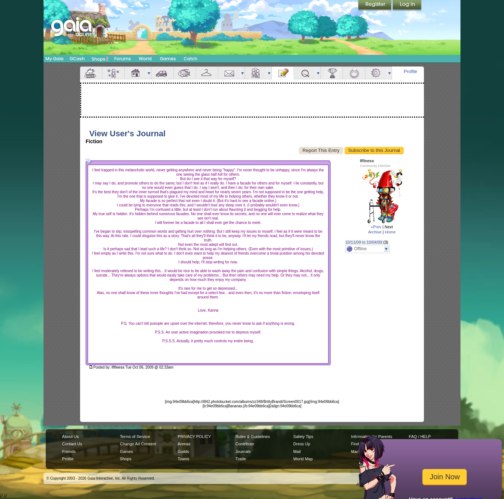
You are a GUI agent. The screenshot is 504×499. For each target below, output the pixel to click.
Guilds (183, 451)
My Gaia (54, 59)
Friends (256, 73)
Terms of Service (135, 436)
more (149, 73)
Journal (283, 73)
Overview (91, 73)
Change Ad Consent (138, 444)
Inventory (207, 73)
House (136, 73)
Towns (183, 459)
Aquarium (185, 73)
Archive (374, 232)
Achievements (332, 73)
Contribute (245, 444)
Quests (305, 73)
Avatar (113, 73)
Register (375, 5)
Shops (100, 58)
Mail (229, 73)
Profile (410, 71)
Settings (376, 73)
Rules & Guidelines (253, 436)
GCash (77, 59)
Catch (191, 59)
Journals (243, 451)
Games (168, 59)
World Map (303, 459)
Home (390, 232)
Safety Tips (303, 436)
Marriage (354, 73)
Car (162, 73)
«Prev (376, 227)
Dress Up (301, 444)
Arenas (184, 444)
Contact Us (72, 444)
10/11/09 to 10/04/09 (363, 242)
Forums (122, 59)
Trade (241, 459)
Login (407, 5)
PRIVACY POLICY (194, 436)
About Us (70, 436)
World (145, 59)
